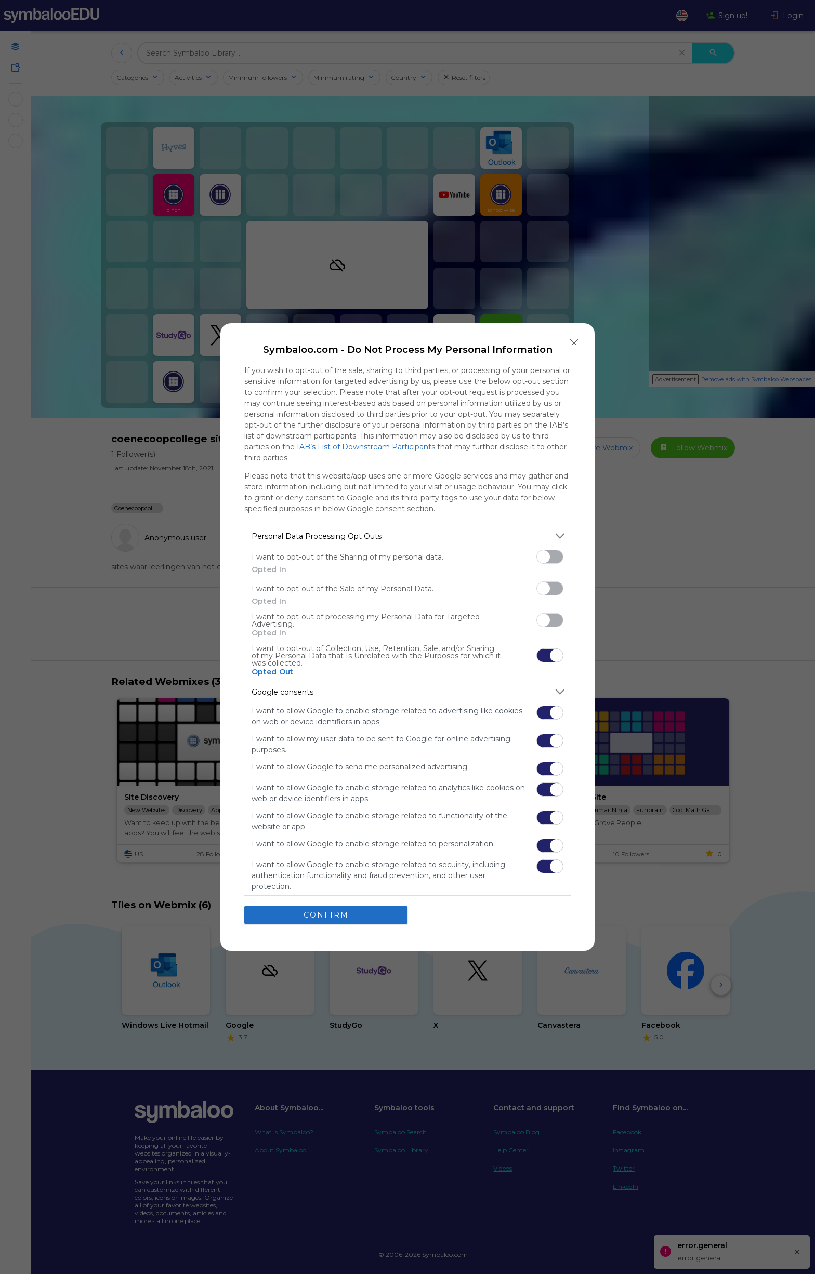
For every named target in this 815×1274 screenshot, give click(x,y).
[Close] (574, 343)
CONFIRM (326, 915)
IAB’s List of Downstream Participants (366, 447)
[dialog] (407, 637)
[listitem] (407, 536)
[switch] (549, 557)
